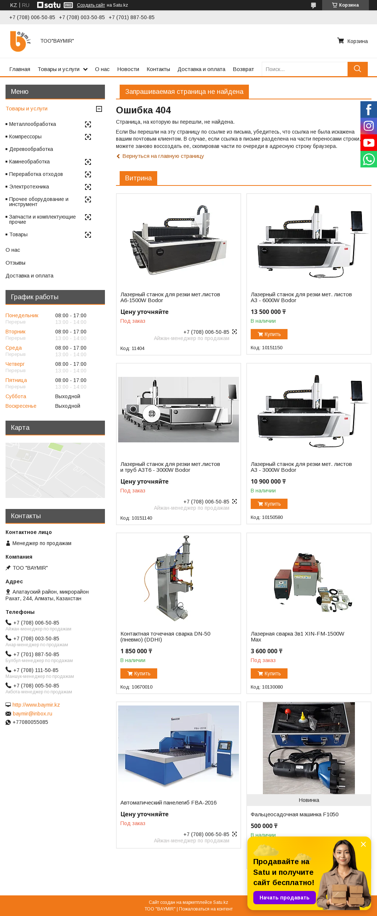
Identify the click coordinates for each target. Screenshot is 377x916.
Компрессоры (25, 136)
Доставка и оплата (201, 69)
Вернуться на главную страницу (163, 156)
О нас (102, 69)
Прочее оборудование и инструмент (38, 201)
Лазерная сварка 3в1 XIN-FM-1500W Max (297, 637)
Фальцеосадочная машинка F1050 (294, 814)
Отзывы (15, 262)
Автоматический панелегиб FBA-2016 (168, 803)
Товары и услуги (59, 69)
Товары (18, 234)
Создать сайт (91, 5)
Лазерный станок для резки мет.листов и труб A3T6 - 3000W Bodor (170, 467)
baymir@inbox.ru (32, 714)
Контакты (158, 69)
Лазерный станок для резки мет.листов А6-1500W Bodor (170, 297)
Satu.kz (220, 902)
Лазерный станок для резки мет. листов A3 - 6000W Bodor (301, 297)
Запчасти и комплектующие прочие (42, 219)
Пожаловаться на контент (206, 909)
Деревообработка (31, 149)
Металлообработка (32, 124)
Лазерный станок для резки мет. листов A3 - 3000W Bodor (301, 467)
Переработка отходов (36, 174)
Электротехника (29, 187)
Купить (273, 334)
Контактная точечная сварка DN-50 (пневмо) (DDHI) (165, 637)
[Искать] (358, 69)
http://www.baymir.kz (36, 705)
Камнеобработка (29, 162)
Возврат (243, 69)
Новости (128, 69)
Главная (19, 69)
